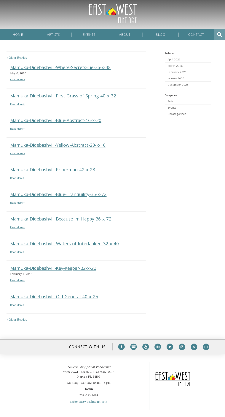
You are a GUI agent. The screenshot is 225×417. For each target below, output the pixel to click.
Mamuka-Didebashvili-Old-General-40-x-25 (54, 296)
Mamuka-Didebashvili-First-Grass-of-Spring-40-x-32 (63, 96)
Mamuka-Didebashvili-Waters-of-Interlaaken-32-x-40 (64, 243)
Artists (53, 35)
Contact (196, 35)
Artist (171, 101)
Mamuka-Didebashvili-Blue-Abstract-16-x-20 (55, 120)
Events (89, 35)
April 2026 (174, 59)
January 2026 (175, 78)
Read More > (17, 79)
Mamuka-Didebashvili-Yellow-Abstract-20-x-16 (58, 145)
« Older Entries (17, 58)
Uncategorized (176, 114)
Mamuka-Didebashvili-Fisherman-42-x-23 (52, 169)
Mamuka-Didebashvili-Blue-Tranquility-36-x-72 (58, 194)
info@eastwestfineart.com (88, 401)
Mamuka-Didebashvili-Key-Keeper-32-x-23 (53, 268)
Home (18, 35)
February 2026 (176, 72)
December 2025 (178, 84)
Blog (160, 35)
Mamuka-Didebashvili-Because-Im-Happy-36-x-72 (60, 219)
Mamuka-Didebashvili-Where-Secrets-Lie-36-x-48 (60, 67)
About (124, 35)
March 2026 (175, 65)
